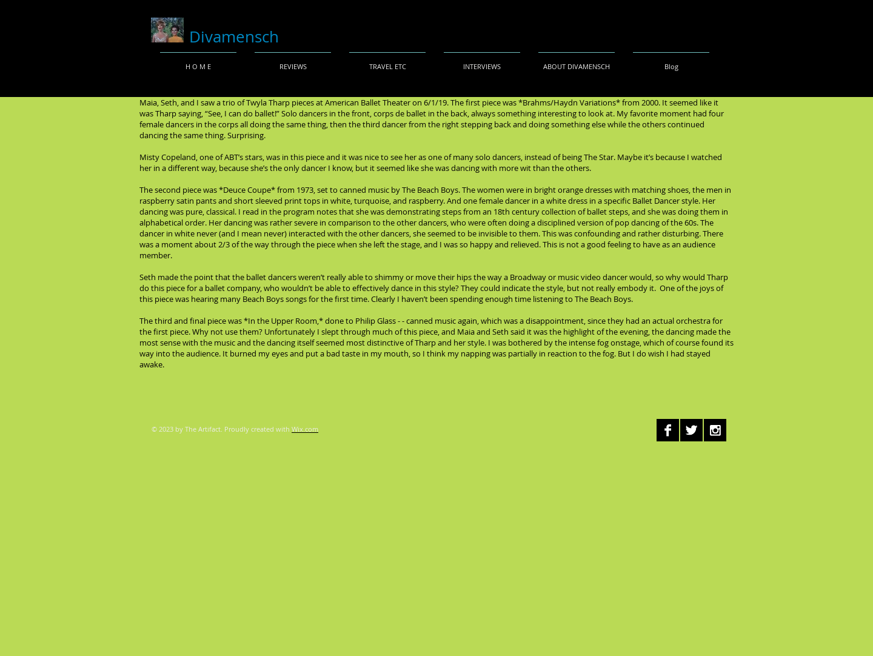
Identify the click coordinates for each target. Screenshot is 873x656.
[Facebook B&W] (668, 430)
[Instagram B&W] (715, 430)
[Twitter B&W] (691, 430)
